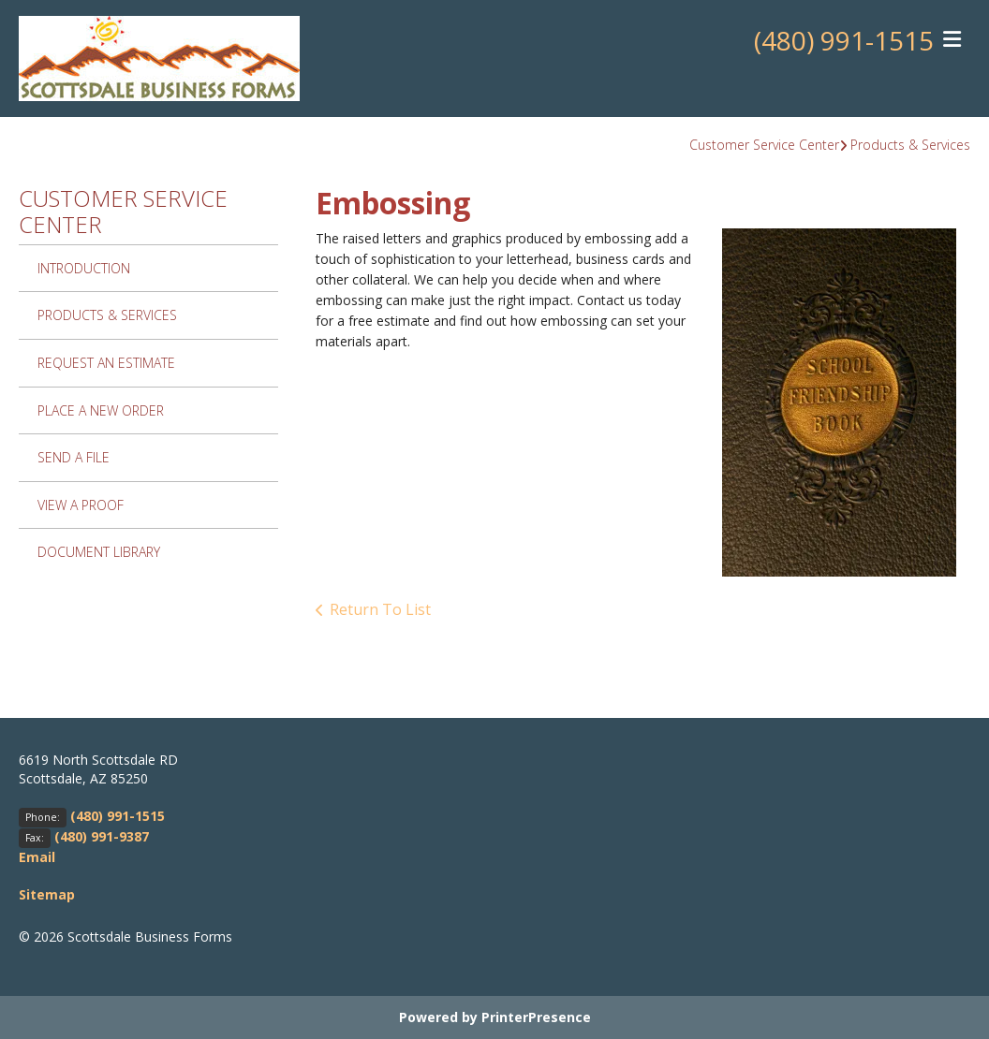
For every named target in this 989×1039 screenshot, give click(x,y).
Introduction (83, 268)
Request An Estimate (106, 363)
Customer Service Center (764, 145)
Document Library (98, 552)
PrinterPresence (536, 1017)
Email (37, 857)
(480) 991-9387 (101, 836)
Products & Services (910, 145)
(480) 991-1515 (844, 40)
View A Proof (80, 505)
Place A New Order (100, 410)
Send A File (73, 457)
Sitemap (47, 894)
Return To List (380, 609)
